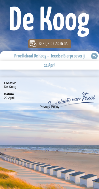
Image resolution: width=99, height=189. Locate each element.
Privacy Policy (49, 107)
